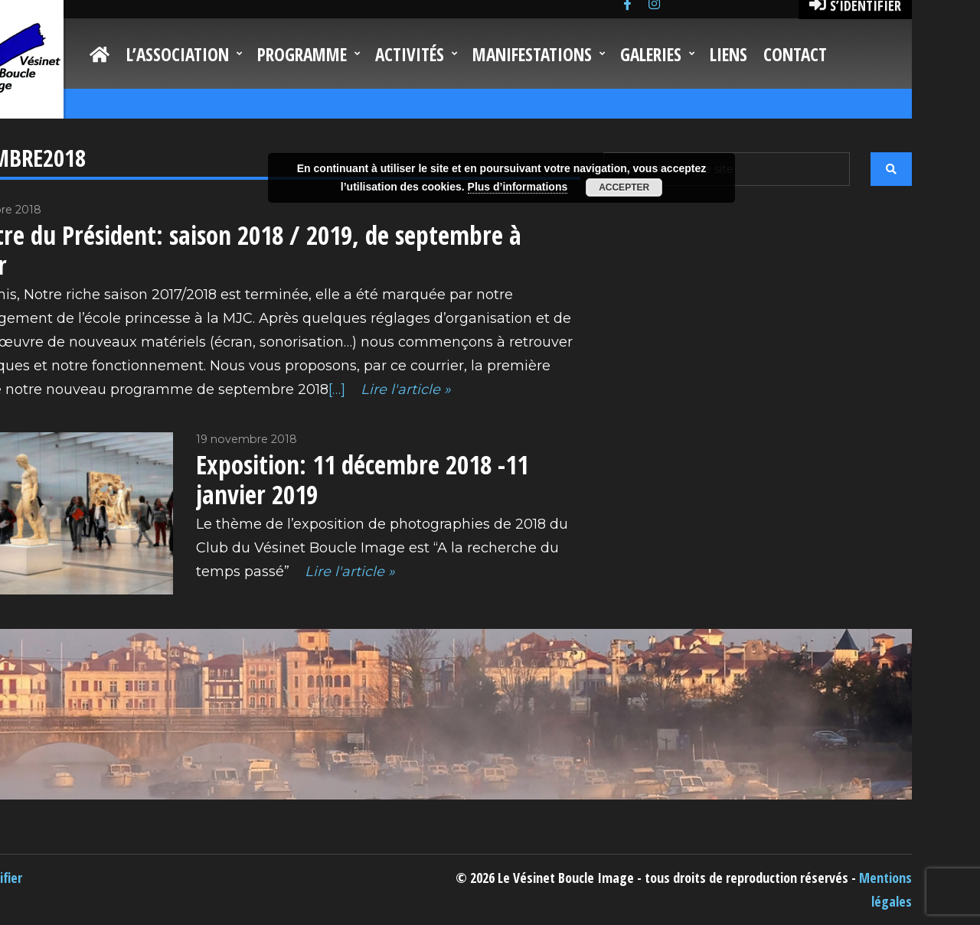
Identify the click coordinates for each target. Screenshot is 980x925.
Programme (302, 54)
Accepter (624, 187)
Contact (795, 54)
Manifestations (532, 54)
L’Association (177, 54)
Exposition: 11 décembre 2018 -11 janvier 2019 (362, 479)
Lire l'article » (404, 389)
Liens (728, 54)
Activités (409, 54)
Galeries (650, 54)
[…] (336, 389)
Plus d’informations (518, 187)
